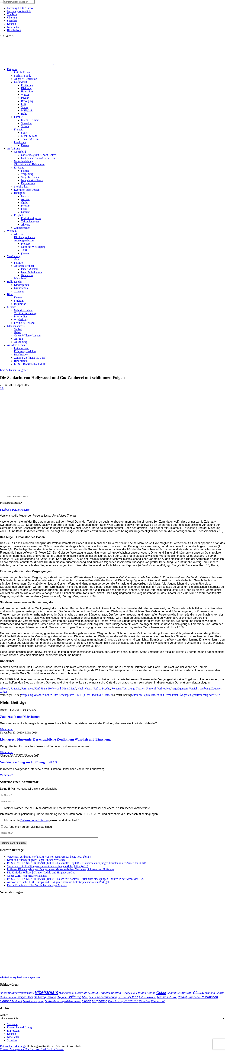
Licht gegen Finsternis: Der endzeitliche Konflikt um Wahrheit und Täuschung (55, 739)
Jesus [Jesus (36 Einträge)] (92, 998)
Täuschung (128, 688)
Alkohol (4, 688)
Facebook (5, 509)
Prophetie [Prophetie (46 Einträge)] (194, 998)
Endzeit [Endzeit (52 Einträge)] (103, 994)
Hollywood (54, 688)
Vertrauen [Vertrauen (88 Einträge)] (131, 1002)
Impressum (13, 1031)
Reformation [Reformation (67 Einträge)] (209, 998)
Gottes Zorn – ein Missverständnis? (27, 876)
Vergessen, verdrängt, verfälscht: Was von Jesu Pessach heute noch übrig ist (49, 857)
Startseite (12, 1025)
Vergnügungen (179, 688)
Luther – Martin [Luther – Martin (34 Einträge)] (147, 998)
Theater (140, 688)
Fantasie (15, 688)
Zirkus (3, 691)
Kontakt (11, 1034)
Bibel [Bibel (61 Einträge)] (30, 994)
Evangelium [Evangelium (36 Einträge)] (128, 993)
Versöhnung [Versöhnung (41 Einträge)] (115, 1002)
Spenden (12, 1041)
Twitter (16, 509)
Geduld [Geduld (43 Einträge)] (171, 993)
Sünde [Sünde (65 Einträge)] (86, 1002)
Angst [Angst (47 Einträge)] (3, 993)
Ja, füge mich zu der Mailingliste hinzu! (27, 826)
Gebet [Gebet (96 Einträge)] (161, 994)
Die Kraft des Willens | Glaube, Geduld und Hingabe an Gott (41, 873)
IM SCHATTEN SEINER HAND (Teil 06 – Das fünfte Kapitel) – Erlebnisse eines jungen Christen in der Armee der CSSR (76, 864)
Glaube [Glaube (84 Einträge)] (198, 994)
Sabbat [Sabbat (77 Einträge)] (5, 1002)
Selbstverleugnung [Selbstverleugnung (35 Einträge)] (33, 1002)
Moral (72, 688)
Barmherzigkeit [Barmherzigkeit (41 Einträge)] (17, 993)
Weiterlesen (6, 729)
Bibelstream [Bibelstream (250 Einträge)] (46, 993)
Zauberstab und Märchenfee (20, 717)
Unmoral (151, 688)
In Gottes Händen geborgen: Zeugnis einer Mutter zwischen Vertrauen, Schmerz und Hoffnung (60, 870)
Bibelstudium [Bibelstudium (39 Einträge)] (66, 993)
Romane (116, 688)
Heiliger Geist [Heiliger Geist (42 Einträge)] (25, 998)
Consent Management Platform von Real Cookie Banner (32, 1050)
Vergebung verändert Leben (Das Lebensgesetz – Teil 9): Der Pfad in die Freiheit (66, 694)
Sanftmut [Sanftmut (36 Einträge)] (16, 1002)
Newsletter (13, 1038)
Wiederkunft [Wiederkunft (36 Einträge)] (158, 1002)
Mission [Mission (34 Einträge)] (172, 998)
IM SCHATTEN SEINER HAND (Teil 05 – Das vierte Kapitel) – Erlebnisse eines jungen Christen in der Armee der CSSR (76, 879)
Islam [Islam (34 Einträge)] (85, 998)
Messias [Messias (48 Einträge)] (162, 998)
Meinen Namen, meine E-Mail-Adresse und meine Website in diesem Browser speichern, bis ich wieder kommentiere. (77, 808)
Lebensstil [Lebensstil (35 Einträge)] (123, 998)
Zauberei (216, 688)
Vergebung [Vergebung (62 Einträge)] (99, 1002)
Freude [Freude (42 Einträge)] (151, 993)
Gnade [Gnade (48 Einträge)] (220, 994)
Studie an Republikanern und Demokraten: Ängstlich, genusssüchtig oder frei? (175, 694)
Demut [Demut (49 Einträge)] (93, 994)
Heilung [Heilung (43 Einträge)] (51, 998)
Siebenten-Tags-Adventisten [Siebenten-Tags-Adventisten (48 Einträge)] (63, 1002)
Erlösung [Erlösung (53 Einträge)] (115, 994)
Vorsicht (193, 688)
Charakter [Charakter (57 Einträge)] (82, 994)
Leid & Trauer (8, 370)
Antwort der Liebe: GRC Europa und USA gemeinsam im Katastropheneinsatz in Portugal (58, 883)
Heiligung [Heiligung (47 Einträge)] (40, 998)
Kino (65, 688)
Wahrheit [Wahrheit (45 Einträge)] (144, 1002)
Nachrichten (84, 688)
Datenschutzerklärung (34, 820)
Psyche (106, 688)
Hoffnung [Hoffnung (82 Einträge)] (74, 998)
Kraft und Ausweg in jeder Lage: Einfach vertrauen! (36, 860)
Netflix (97, 688)
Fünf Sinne (40, 688)
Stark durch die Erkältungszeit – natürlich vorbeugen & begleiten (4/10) (47, 867)
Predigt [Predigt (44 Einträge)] (182, 998)
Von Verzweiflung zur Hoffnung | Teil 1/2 (28, 762)
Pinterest (25, 509)
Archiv (4, 1015)
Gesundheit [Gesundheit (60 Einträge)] (184, 994)
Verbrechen (163, 688)
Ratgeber (22, 370)
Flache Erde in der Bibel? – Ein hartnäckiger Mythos (37, 886)
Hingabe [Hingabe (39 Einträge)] (62, 998)
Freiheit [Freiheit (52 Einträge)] (141, 994)
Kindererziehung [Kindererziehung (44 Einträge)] (107, 998)
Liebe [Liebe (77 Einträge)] (134, 998)
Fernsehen (27, 688)
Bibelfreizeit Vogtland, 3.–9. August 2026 (20, 978)
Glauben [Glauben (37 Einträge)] (210, 993)
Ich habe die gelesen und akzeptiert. (40, 820)
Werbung (205, 688)
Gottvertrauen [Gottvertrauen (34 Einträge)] (8, 998)
